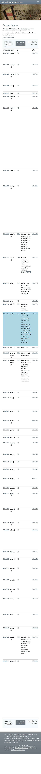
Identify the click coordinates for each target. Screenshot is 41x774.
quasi (26, 314)
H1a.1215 (6, 314)
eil (30, 334)
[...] (15, 53)
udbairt (12, 589)
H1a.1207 (6, 108)
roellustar (24, 338)
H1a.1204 (6, 85)
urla (11, 530)
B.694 (18, 314)
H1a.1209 (6, 186)
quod (23, 306)
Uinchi (23, 353)
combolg (24, 270)
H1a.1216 (6, 347)
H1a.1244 (6, 661)
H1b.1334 (35, 628)
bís (22, 290)
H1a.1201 (6, 53)
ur (10, 301)
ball (22, 328)
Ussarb (23, 234)
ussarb (23, 242)
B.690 (18, 257)
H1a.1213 (6, 301)
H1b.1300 (35, 170)
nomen (27, 379)
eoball (24, 330)
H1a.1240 (6, 599)
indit (22, 377)
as (22, 326)
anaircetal (24, 373)
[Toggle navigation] (38, 2)
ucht (22, 362)
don (22, 285)
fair (22, 340)
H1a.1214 (6, 304)
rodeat (25, 240)
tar (11, 93)
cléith (29, 290)
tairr (11, 86)
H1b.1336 (35, 661)
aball (22, 316)
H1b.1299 (35, 108)
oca (22, 294)
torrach (12, 97)
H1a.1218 (6, 360)
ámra (23, 238)
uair (11, 437)
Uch (22, 304)
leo (25, 328)
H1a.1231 (6, 493)
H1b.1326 (35, 530)
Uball (23, 314)
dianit (27, 320)
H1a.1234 (6, 530)
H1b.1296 (35, 85)
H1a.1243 (6, 637)
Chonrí (27, 238)
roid (25, 285)
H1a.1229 (6, 478)
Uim (22, 348)
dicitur (26, 236)
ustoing (12, 568)
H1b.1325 (35, 522)
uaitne (12, 421)
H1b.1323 (35, 493)
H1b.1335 (35, 234)
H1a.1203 (6, 74)
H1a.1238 (6, 580)
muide (24, 268)
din (27, 375)
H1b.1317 (35, 443)
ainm (28, 283)
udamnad (24, 260)
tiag (11, 170)
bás (28, 234)
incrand (28, 287)
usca (11, 479)
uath (11, 411)
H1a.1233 (6, 522)
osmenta (27, 362)
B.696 (18, 353)
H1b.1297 (35, 93)
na (29, 326)
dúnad (26, 294)
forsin (27, 262)
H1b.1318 (35, 454)
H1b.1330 (35, 580)
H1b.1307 (35, 314)
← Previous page (20, 43)
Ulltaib (23, 244)
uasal (11, 392)
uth (11, 454)
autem (23, 318)
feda (27, 310)
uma (27, 348)
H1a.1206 (6, 96)
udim (11, 283)
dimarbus (24, 342)
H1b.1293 (35, 53)
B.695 (18, 347)
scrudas (23, 371)
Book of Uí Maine (27, 746)
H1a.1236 (6, 559)
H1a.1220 (6, 397)
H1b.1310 (35, 360)
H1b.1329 (35, 568)
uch (11, 304)
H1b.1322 (35, 301)
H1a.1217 (6, 353)
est (26, 306)
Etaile (23, 320)
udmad (12, 258)
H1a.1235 (6, 551)
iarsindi (25, 336)
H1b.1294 (35, 65)
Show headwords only (8, 37)
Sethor (12, 186)
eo (27, 304)
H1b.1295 (35, 74)
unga (11, 552)
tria (28, 285)
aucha (23, 308)
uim (11, 348)
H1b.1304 (35, 283)
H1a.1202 (6, 65)
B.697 (18, 360)
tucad (25, 326)
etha (27, 353)
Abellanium (24, 324)
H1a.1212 (6, 283)
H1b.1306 (35, 304)
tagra (12, 53)
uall (11, 430)
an (26, 242)
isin (30, 236)
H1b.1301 (35, 186)
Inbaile (23, 375)
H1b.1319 (35, 462)
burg (28, 318)
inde (22, 236)
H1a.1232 (6, 509)
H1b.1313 (35, 411)
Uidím (23, 283)
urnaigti (12, 509)
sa (22, 287)
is (29, 324)
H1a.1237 (6, 568)
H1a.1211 (6, 257)
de (30, 332)
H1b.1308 (35, 347)
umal (11, 599)
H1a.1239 (6, 589)
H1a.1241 (6, 614)
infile (28, 371)
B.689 (18, 234)
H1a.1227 (6, 462)
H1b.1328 (35, 559)
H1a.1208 (6, 170)
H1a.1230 (6, 488)
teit (24, 287)
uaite (23, 355)
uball (11, 314)
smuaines (24, 367)
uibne (12, 661)
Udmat (23, 258)
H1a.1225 (6, 443)
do (29, 240)
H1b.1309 (35, 353)
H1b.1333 (35, 614)
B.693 (18, 304)
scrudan (23, 369)
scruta (27, 377)
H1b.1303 (35, 257)
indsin (23, 272)
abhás (28, 248)
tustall (12, 65)
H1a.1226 (6, 454)
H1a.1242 (6, 628)
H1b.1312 (35, 397)
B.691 (18, 283)
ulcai (11, 462)
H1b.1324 (35, 509)
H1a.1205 (6, 93)
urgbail (12, 488)
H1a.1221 (6, 411)
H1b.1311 (35, 392)
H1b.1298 (35, 96)
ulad (11, 469)
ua (11, 398)
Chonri (23, 250)
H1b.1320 (35, 469)
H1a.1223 (6, 430)
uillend (12, 443)
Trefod (12, 108)
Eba (28, 334)
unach (12, 493)
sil (27, 326)
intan (23, 292)
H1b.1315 (35, 430)
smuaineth (26, 365)
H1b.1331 (35, 589)
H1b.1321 (35, 478)
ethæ (26, 355)
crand (23, 262)
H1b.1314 (35, 420)
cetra (23, 264)
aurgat (23, 310)
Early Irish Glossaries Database (12, 2)
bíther (27, 292)
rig (22, 240)
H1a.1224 (6, 437)
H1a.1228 (6, 469)
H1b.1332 (35, 599)
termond (13, 74)
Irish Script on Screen (18, 750)
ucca (11, 580)
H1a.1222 (6, 420)
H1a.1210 (6, 234)
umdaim (12, 628)
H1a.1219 (6, 392)
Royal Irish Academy (21, 748)
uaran (12, 522)
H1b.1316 (35, 437)
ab (25, 304)
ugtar (12, 559)
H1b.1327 (35, 551)
